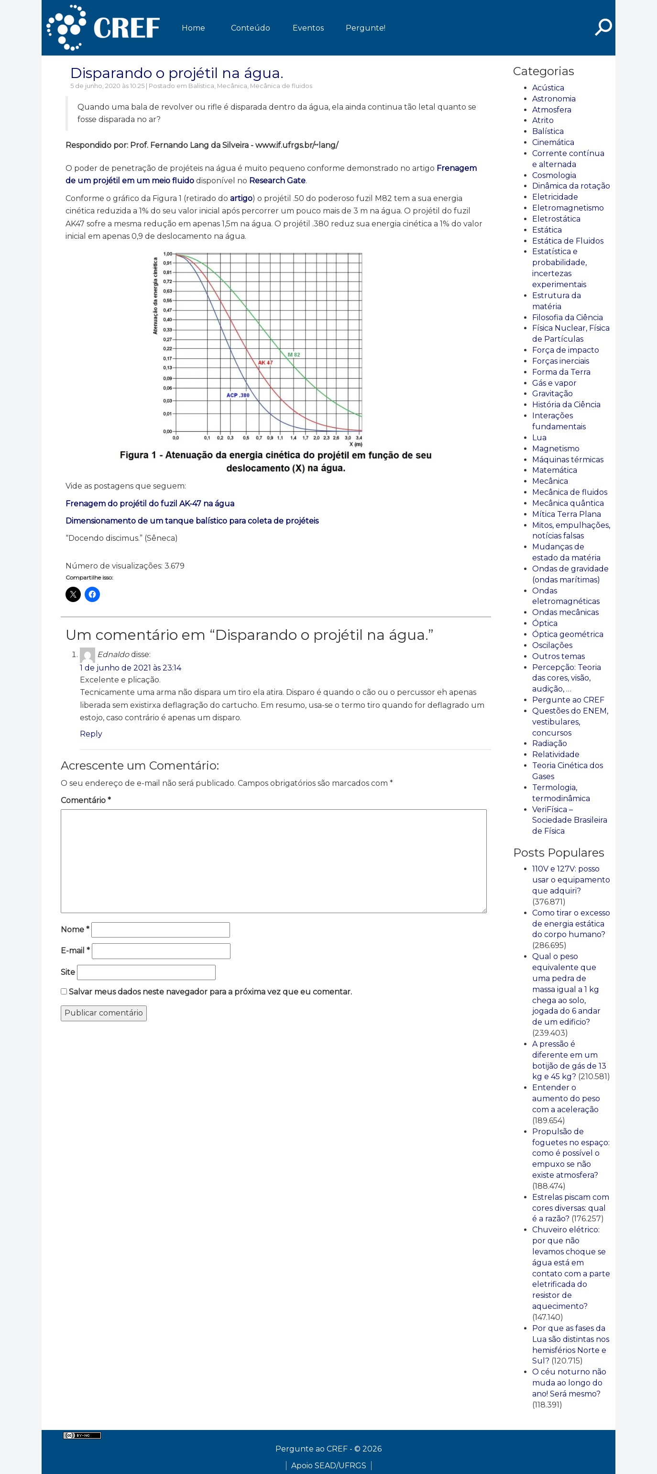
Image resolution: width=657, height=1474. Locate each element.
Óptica (545, 623)
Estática (547, 229)
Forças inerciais (560, 361)
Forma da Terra (561, 372)
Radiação (549, 743)
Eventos (308, 28)
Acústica (548, 87)
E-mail (75, 950)
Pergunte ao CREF (568, 699)
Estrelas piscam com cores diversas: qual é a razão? (570, 1208)
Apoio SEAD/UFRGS (328, 1465)
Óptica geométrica (567, 634)
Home (193, 28)
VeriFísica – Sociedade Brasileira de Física (569, 820)
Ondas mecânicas (565, 612)
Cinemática (553, 142)
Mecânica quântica (568, 503)
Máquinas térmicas (567, 459)
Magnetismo (556, 448)
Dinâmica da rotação (571, 185)
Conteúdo (250, 28)
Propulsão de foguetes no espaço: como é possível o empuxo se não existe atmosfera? (571, 1153)
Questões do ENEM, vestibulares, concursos (570, 721)
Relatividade (556, 754)
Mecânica (232, 85)
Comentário (86, 800)
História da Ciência (566, 404)
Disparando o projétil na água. (177, 73)
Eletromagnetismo (568, 207)
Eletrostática (556, 218)
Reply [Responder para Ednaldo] (91, 733)
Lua (539, 437)
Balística (201, 85)
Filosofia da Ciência (567, 317)
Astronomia (554, 98)
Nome (75, 929)
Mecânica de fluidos (281, 85)
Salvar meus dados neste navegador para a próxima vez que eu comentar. (210, 991)
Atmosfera (551, 109)
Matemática (554, 470)
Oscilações (552, 645)
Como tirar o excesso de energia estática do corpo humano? (571, 923)
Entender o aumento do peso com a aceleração (566, 1098)
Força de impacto (565, 350)
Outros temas (558, 656)
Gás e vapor (554, 383)
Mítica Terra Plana (566, 514)
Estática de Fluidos (567, 241)
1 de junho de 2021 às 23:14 (130, 667)
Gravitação (552, 393)
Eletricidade (555, 196)
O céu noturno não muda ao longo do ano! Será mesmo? (569, 1382)
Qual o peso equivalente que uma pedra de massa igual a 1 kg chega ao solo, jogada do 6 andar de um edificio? (566, 989)
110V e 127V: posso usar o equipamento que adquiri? (571, 879)
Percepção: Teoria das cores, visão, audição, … (566, 678)
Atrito (543, 120)
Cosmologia (554, 175)
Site (68, 972)
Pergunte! (365, 28)
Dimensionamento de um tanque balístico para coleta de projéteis (192, 520)
